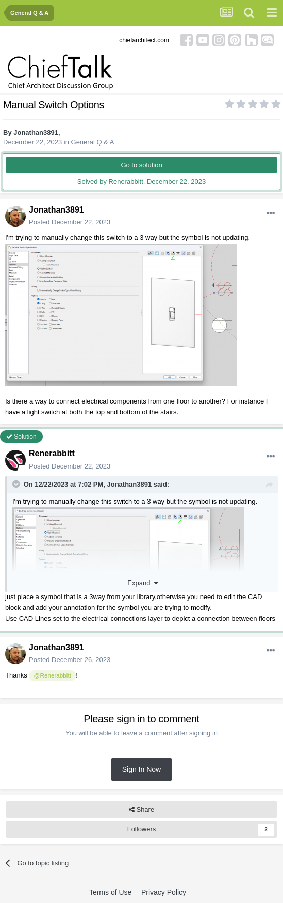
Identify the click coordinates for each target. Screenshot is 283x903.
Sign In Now (141, 769)
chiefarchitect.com (144, 40)
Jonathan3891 (35, 132)
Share (141, 809)
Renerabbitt (52, 453)
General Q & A (92, 142)
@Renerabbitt (52, 675)
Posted (69, 222)
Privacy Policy (163, 892)
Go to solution (141, 165)
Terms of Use (110, 892)
